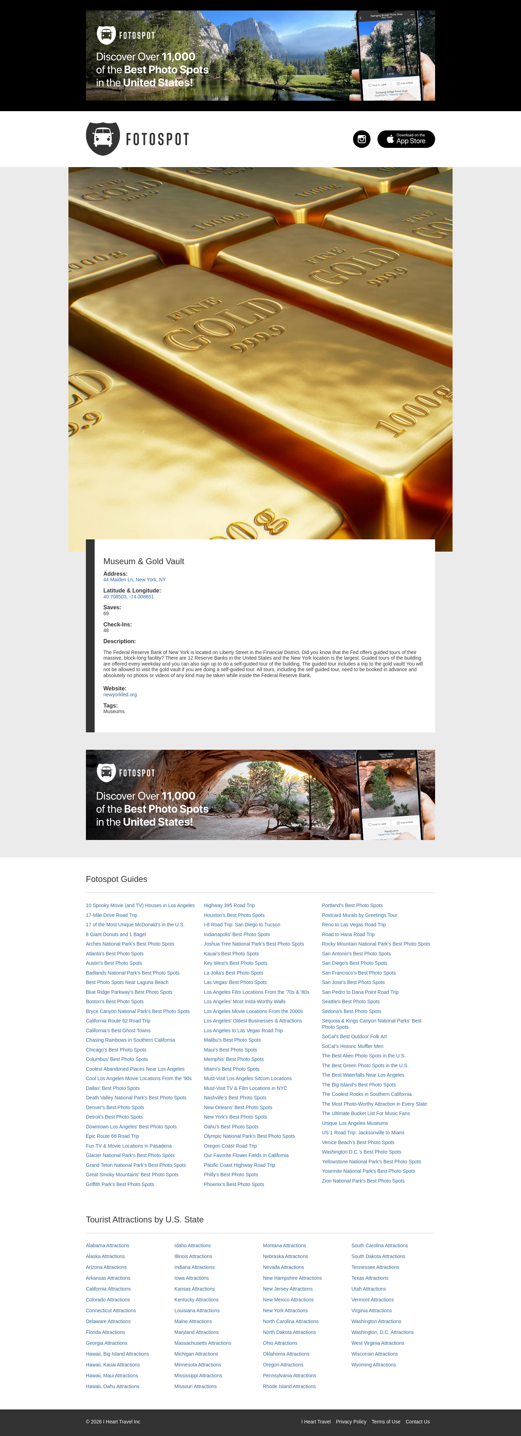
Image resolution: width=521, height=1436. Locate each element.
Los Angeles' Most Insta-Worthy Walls (245, 1001)
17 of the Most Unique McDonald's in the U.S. (135, 924)
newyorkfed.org (120, 694)
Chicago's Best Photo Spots (116, 1050)
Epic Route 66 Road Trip (112, 1136)
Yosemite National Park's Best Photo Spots (368, 1171)
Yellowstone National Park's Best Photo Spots (371, 1161)
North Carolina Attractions (291, 1321)
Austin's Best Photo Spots (114, 963)
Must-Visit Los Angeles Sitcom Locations (248, 1078)
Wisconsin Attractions (375, 1354)
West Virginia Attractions (378, 1343)
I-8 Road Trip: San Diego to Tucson (242, 924)
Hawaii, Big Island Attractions (117, 1354)
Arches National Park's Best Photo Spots (130, 944)
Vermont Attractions (373, 1299)
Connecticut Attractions (111, 1310)
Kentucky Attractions (197, 1299)
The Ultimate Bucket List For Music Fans (366, 1113)
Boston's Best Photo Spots (115, 1001)
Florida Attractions (105, 1332)
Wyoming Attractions (374, 1364)
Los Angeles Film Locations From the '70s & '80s (256, 992)
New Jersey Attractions (288, 1289)
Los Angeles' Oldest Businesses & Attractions (253, 1021)
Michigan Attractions (196, 1354)
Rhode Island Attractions (289, 1386)
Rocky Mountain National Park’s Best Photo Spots (376, 944)
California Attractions (108, 1289)
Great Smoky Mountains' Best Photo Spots (132, 1174)
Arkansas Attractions (108, 1278)
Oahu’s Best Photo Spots (231, 1126)
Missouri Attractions (196, 1386)
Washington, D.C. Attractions (383, 1332)
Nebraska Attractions (285, 1256)
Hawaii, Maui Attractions (112, 1375)
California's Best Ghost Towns (118, 1030)
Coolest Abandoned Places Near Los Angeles (135, 1069)
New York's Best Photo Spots (235, 1117)
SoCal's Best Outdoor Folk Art (354, 1036)
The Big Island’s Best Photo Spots (359, 1084)
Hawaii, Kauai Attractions (113, 1364)
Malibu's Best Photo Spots (232, 1040)
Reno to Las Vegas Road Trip (354, 924)
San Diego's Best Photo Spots (354, 963)
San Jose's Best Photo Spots (353, 982)
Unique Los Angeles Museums (355, 1123)
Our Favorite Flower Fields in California (246, 1155)
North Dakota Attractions (289, 1332)
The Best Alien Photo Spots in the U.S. (364, 1055)
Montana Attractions (284, 1245)
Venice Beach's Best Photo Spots (358, 1142)
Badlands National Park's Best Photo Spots (132, 973)
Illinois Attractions (193, 1256)
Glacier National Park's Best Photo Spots (130, 1155)
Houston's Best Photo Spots (234, 915)
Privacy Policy (351, 1421)
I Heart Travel (316, 1421)
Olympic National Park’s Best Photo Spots (249, 1136)
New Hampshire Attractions (292, 1278)
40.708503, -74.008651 (128, 596)
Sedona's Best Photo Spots (351, 1011)
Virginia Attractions (372, 1310)
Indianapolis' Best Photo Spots (237, 934)
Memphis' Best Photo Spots (234, 1059)
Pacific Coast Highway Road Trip (239, 1165)
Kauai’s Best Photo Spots (231, 953)
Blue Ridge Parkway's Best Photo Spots (129, 992)
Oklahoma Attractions (286, 1354)
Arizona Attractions (106, 1267)
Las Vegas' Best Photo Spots (235, 982)
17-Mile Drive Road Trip (111, 915)
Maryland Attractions (197, 1332)
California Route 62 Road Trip (118, 1021)
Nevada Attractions (283, 1267)
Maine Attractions (193, 1321)
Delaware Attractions (108, 1321)
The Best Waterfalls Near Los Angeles (363, 1075)
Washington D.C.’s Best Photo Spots (361, 1152)
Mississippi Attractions (198, 1375)
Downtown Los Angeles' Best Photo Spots (131, 1126)
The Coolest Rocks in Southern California (367, 1094)
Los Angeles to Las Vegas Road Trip (243, 1030)
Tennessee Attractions (375, 1267)
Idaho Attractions (193, 1245)
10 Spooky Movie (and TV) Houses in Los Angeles (140, 905)
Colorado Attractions (108, 1299)
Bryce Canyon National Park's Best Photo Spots (138, 1011)
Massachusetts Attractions (203, 1343)
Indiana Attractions (195, 1267)
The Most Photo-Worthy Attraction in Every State (374, 1104)
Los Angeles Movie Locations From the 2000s (253, 1011)
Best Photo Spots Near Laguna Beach (127, 982)
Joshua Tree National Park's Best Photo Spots (254, 944)
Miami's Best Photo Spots (231, 1069)
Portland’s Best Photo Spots (352, 905)
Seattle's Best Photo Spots (351, 1001)
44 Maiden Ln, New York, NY (134, 579)
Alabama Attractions (108, 1245)
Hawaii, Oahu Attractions (112, 1386)
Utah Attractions (369, 1289)
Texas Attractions (370, 1278)
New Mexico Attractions (288, 1299)
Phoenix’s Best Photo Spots (234, 1184)
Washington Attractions (377, 1321)
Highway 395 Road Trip (229, 905)
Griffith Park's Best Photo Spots (120, 1184)
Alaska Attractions (105, 1256)
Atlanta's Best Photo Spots (115, 953)
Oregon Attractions (283, 1364)
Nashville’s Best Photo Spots (235, 1097)
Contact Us (418, 1421)
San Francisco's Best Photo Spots (359, 973)
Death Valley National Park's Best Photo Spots (136, 1097)
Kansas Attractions (195, 1289)
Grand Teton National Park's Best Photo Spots (136, 1165)
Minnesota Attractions (198, 1364)
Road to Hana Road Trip (348, 934)
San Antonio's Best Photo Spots (356, 953)
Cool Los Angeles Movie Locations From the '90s (139, 1078)
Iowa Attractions (192, 1278)
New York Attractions (285, 1310)
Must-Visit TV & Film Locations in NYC (245, 1088)
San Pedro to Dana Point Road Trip (360, 992)
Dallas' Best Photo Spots (113, 1088)
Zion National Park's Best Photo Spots (363, 1181)
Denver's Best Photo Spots (115, 1107)
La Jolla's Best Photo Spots (233, 973)
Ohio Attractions (280, 1343)
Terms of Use (386, 1421)
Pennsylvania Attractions (289, 1375)
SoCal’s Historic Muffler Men (352, 1046)
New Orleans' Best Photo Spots (238, 1107)
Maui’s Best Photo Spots (230, 1050)
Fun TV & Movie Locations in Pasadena (129, 1146)
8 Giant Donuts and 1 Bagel (116, 934)
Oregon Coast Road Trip (230, 1146)
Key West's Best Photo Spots (235, 963)
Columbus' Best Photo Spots (117, 1059)
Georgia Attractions (106, 1343)
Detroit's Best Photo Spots (114, 1117)
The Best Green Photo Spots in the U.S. (365, 1065)
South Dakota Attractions (378, 1256)
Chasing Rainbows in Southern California (130, 1040)
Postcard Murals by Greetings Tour (359, 915)
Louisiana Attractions (197, 1310)
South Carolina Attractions (380, 1245)
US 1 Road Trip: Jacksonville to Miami (363, 1132)
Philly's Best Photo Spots (231, 1174)
